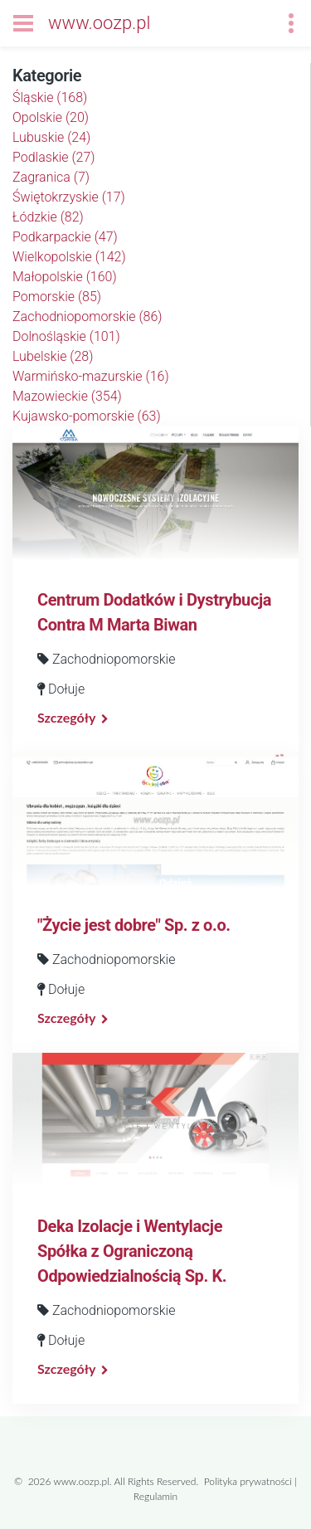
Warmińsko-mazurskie (90, 376)
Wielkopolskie (69, 257)
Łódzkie (48, 217)
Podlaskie (53, 157)
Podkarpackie (65, 237)
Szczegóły (66, 717)
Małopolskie (64, 277)
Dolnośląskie (66, 336)
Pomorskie (56, 296)
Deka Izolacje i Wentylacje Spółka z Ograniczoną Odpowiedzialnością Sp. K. (131, 1251)
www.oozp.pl (99, 22)
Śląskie (49, 97)
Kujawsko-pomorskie (86, 416)
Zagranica (51, 177)
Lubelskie (52, 356)
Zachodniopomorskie (87, 316)
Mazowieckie (67, 396)
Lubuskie (51, 137)
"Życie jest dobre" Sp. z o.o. (134, 925)
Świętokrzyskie (68, 197)
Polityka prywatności (248, 1481)
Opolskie (50, 117)
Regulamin (155, 1496)
